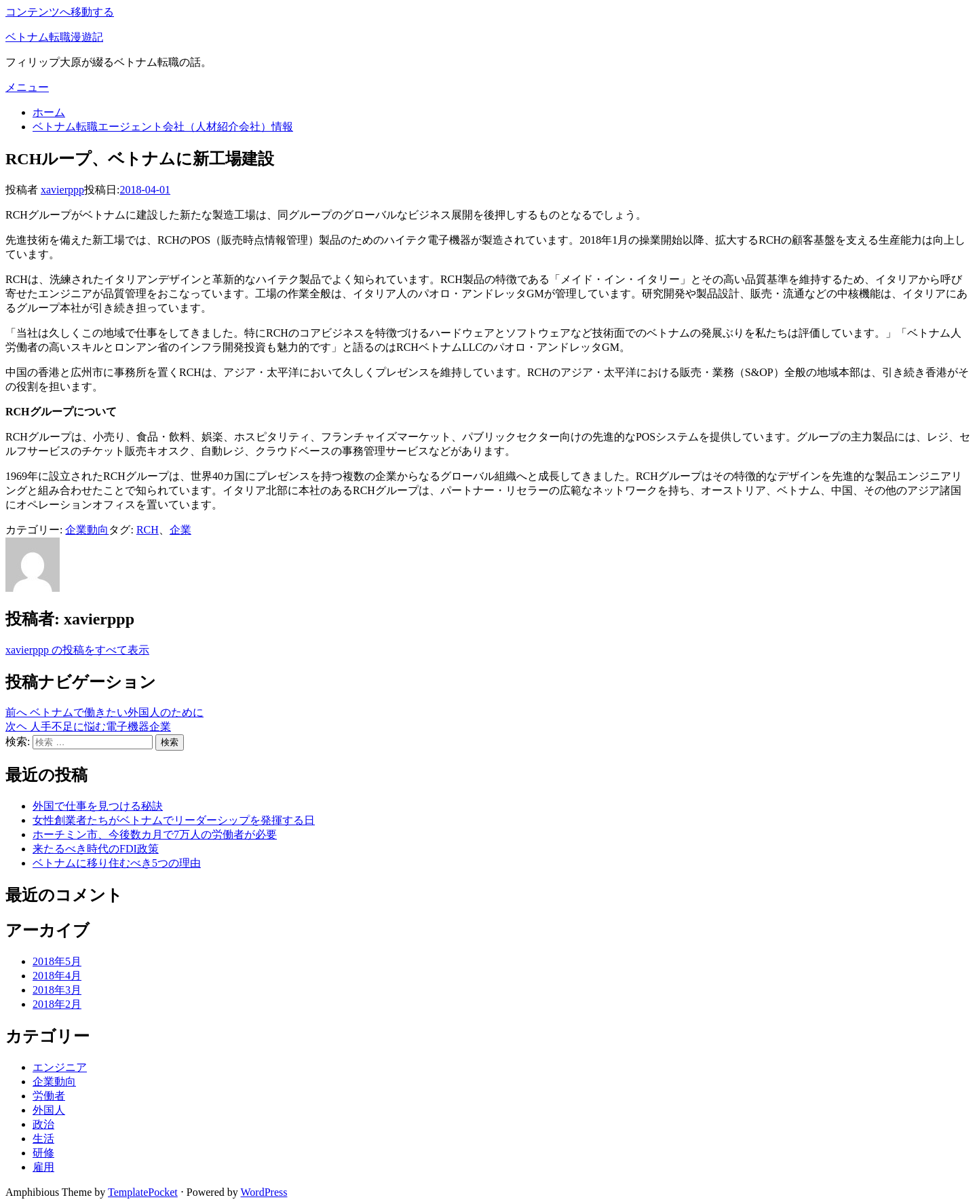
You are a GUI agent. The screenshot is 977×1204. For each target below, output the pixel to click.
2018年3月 (57, 990)
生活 (43, 1138)
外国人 (49, 1110)
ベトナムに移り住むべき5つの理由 (117, 863)
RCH (147, 529)
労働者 (49, 1096)
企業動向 (87, 529)
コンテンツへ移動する (59, 12)
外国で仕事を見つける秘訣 (98, 806)
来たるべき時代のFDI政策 (96, 848)
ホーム (49, 112)
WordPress (264, 1192)
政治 (43, 1124)
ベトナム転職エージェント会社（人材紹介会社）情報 (163, 126)
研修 (43, 1153)
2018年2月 (57, 1004)
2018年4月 (57, 975)
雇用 (43, 1167)
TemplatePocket (143, 1192)
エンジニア (60, 1067)
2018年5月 (57, 961)
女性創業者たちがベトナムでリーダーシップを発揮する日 (174, 820)
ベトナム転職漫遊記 (54, 37)
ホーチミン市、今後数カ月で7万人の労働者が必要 (155, 834)
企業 (180, 529)
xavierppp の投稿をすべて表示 (77, 650)
